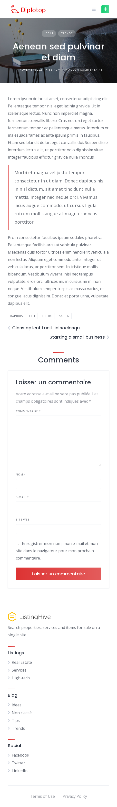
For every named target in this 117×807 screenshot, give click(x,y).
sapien (64, 316)
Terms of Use (42, 796)
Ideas (49, 33)
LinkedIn (20, 770)
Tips (16, 720)
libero (47, 316)
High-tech (21, 678)
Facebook (20, 755)
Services (19, 670)
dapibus (16, 316)
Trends (67, 33)
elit (32, 316)
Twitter (18, 763)
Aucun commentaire (85, 69)
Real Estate (22, 662)
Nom (21, 474)
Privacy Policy (75, 796)
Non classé (22, 712)
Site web (22, 519)
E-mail (22, 497)
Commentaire (28, 411)
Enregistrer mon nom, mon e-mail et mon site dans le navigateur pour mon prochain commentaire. (57, 551)
